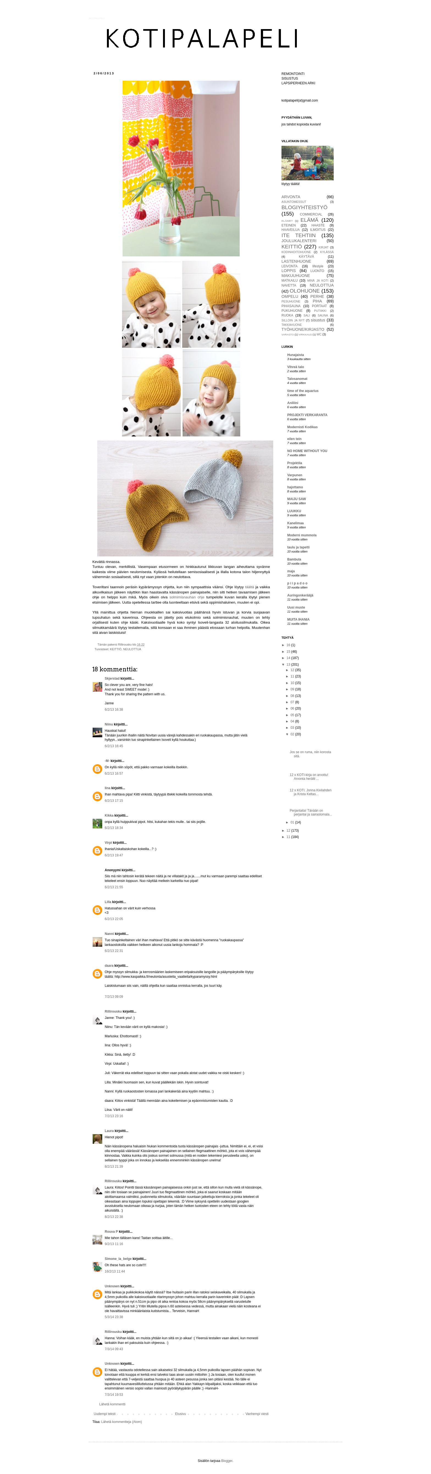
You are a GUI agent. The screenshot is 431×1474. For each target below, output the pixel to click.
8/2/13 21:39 (114, 1166)
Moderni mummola (302, 535)
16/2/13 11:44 (115, 1271)
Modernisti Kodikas (302, 427)
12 (293, 670)
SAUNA (323, 315)
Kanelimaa (295, 523)
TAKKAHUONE (291, 324)
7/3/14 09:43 (114, 1349)
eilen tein (294, 439)
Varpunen (294, 475)
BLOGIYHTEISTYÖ (304, 207)
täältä (249, 587)
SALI (306, 315)
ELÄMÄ (309, 220)
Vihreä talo (295, 367)
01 (293, 822)
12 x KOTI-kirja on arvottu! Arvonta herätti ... (309, 777)
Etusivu (180, 1414)
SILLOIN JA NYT (293, 320)
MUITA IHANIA (298, 619)
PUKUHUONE (292, 311)
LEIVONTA (289, 266)
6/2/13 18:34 (114, 828)
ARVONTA (290, 197)
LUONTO (317, 271)
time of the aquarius (303, 391)
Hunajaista (295, 355)
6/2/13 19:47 (114, 855)
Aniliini (292, 403)
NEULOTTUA (132, 649)
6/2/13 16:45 (114, 746)
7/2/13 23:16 (114, 1116)
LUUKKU (294, 511)
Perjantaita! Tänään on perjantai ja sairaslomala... (311, 812)
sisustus (318, 320)
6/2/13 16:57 (114, 773)
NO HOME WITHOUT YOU (307, 451)
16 (289, 645)
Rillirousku (113, 1011)
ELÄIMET (287, 220)
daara (109, 966)
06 (293, 708)
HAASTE (318, 225)
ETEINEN (288, 225)
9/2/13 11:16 (114, 1244)
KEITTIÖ (115, 649)
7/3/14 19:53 (114, 1395)
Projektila (294, 463)
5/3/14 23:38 (114, 1317)
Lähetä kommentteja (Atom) (121, 1422)
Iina (107, 788)
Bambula (294, 559)
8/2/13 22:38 (114, 1217)
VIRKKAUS (305, 334)
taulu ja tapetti (298, 547)
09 (293, 689)
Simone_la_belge (118, 1259)
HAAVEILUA (290, 230)
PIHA (317, 301)
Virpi (108, 843)
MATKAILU (289, 280)
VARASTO (287, 334)
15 (289, 652)
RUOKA (287, 315)
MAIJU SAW (296, 499)
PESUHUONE (290, 301)
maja (291, 571)
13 (289, 664)
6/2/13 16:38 (114, 709)
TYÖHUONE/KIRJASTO (302, 329)
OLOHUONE (305, 291)
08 (293, 696)
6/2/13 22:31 (114, 951)
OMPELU (289, 296)
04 (293, 721)
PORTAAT (319, 306)
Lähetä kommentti (112, 1404)
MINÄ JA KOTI (317, 280)
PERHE (317, 296)
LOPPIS (288, 270)
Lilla (108, 902)
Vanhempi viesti (257, 1414)
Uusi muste (296, 607)
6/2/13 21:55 (114, 887)
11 (293, 676)
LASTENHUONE (296, 261)
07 (293, 702)
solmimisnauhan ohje (186, 597)
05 (293, 715)
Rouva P (111, 1232)
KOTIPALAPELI (96, 18)
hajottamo (295, 487)
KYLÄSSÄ (327, 252)
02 (293, 734)
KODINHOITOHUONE (296, 252)
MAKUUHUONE (295, 275)
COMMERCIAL (311, 214)
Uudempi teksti (104, 1414)
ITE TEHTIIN (298, 235)
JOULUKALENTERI (298, 241)
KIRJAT (323, 247)
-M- (107, 761)
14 (289, 658)
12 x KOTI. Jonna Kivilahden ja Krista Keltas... (310, 792)
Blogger (227, 1461)
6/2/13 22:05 (114, 919)
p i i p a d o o (297, 583)
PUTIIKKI (320, 310)
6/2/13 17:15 (114, 801)
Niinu (109, 724)
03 (293, 728)
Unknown (112, 1286)
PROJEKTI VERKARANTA (307, 415)
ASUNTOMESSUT (293, 201)
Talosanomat (297, 379)
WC (319, 334)
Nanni (109, 934)
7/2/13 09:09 (114, 997)
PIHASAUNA (290, 306)
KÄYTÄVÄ (306, 257)
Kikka (109, 815)
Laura (109, 1131)
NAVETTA (288, 285)
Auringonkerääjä (300, 595)
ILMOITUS (318, 230)
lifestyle (317, 266)
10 (293, 683)
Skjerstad (112, 678)
